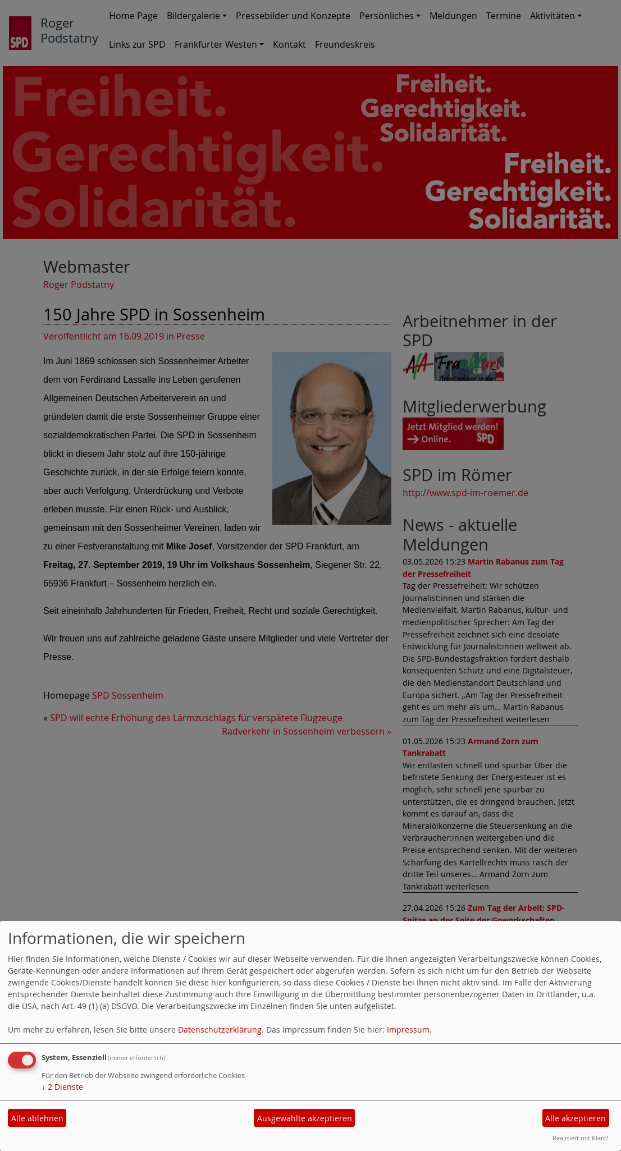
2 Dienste (62, 1086)
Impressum (408, 1029)
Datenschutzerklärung (220, 1029)
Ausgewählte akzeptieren (304, 1118)
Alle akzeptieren (575, 1118)
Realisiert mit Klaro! (580, 1138)
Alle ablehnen (37, 1118)
